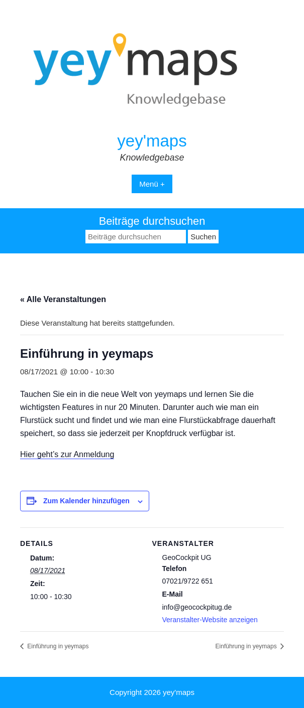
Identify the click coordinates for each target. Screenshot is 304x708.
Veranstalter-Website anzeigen (210, 620)
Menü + (151, 184)
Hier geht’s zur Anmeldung (67, 454)
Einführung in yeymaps (57, 646)
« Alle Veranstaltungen (63, 299)
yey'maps (151, 140)
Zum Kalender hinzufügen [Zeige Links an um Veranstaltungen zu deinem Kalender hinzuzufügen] (86, 501)
